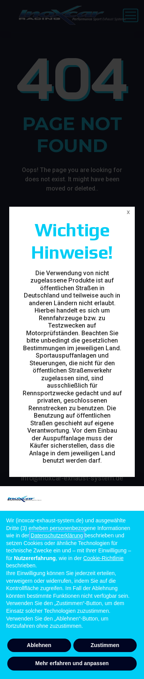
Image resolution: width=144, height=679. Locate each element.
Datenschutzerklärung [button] (57, 535)
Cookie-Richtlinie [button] (103, 558)
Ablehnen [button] (39, 645)
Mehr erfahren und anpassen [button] (72, 663)
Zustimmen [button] (105, 645)
